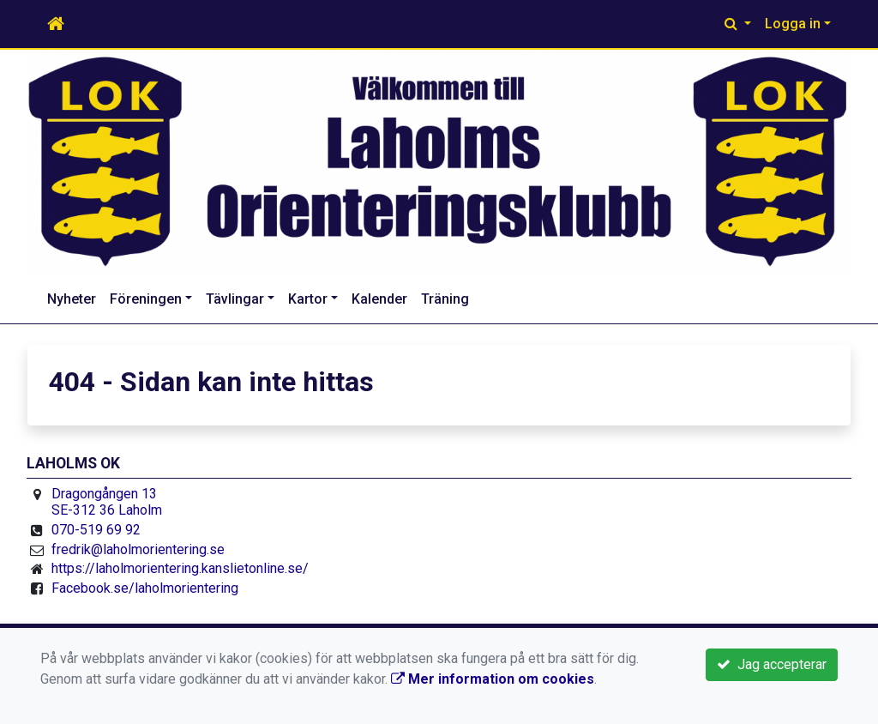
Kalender (379, 299)
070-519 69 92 (96, 530)
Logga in (793, 23)
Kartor (308, 299)
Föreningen (146, 299)
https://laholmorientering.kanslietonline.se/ (180, 568)
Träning (445, 299)
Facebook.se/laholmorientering (144, 588)
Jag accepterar (772, 664)
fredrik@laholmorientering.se (138, 549)
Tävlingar (235, 299)
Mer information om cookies (492, 679)
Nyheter (71, 299)
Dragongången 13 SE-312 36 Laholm (106, 502)
